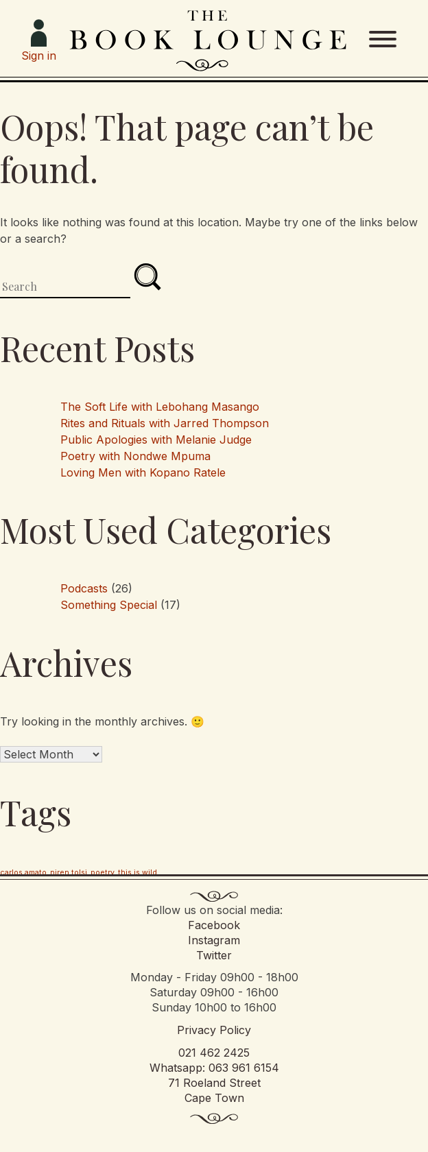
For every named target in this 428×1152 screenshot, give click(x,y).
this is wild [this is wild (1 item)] (137, 872)
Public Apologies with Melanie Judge (156, 439)
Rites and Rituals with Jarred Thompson (164, 423)
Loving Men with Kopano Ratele (143, 472)
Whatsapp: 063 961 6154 (214, 1068)
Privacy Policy (214, 1030)
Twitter (214, 955)
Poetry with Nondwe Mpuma (135, 456)
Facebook (214, 925)
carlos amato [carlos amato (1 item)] (23, 872)
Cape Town (214, 1098)
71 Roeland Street (214, 1083)
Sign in (38, 40)
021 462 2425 (214, 1052)
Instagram (214, 940)
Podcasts (84, 588)
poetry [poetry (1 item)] (103, 872)
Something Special (108, 605)
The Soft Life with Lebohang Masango (159, 406)
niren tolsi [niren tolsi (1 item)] (68, 872)
